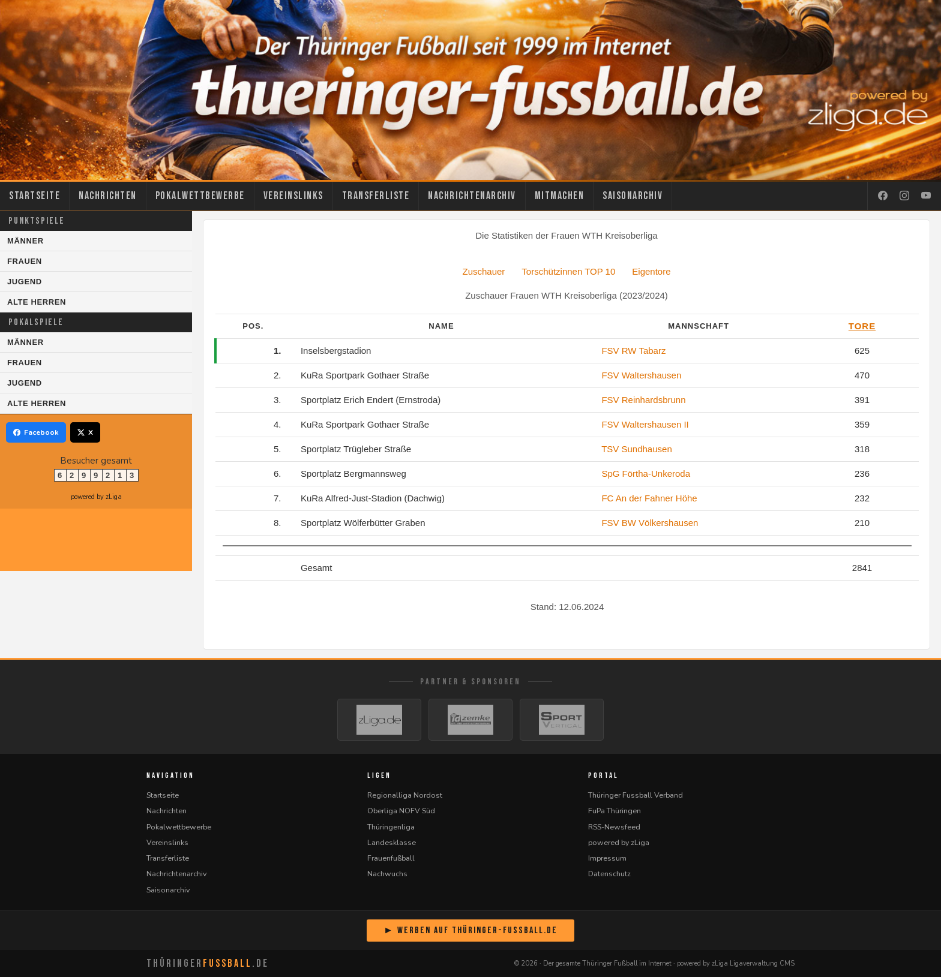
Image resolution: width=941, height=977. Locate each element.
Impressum (607, 858)
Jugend (24, 281)
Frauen (24, 261)
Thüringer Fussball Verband (635, 795)
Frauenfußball (391, 858)
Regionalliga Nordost (404, 795)
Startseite (34, 196)
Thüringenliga (391, 827)
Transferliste (376, 196)
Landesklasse (391, 842)
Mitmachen (560, 196)
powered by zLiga (96, 496)
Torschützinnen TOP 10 (568, 271)
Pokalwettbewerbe (200, 196)
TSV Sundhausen (636, 449)
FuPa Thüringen (614, 810)
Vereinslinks (293, 196)
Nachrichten (108, 196)
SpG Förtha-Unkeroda (645, 473)
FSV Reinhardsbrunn (643, 400)
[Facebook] (883, 196)
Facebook (36, 432)
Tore (862, 326)
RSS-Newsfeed (614, 827)
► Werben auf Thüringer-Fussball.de (470, 930)
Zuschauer (483, 271)
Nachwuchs (387, 873)
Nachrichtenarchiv (472, 196)
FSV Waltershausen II (644, 424)
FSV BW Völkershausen (649, 523)
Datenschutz (609, 873)
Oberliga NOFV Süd (401, 810)
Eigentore (651, 271)
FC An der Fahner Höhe (649, 498)
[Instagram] (904, 196)
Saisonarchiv (633, 196)
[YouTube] (926, 196)
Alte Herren (36, 301)
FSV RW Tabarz (633, 350)
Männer (25, 240)
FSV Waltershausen (641, 375)
